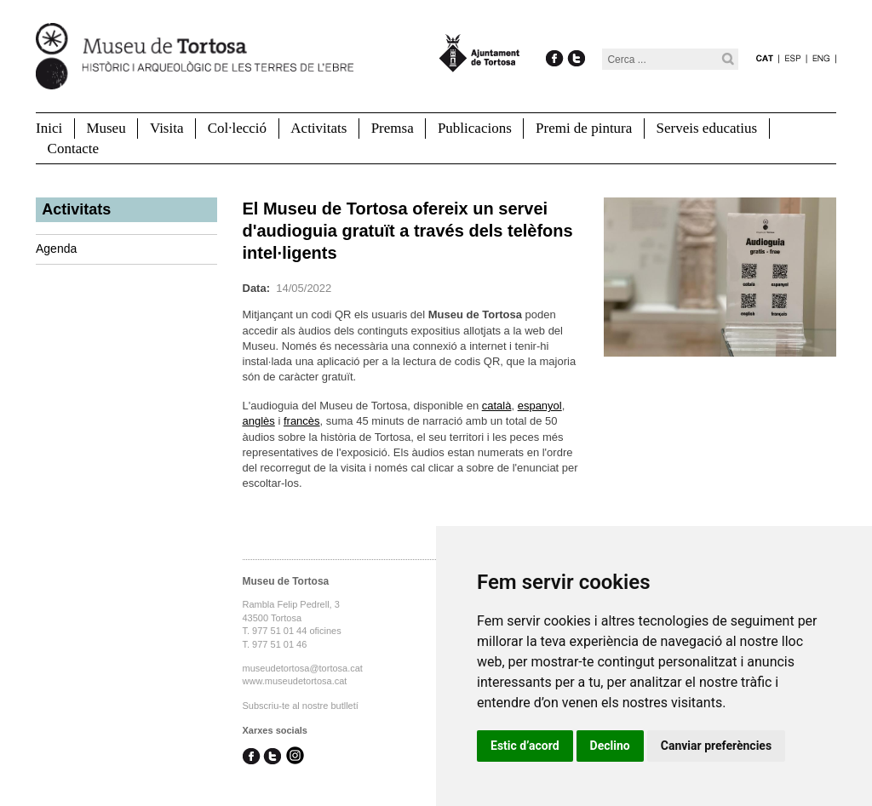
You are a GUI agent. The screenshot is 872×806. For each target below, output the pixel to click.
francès (302, 420)
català (497, 405)
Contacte (73, 148)
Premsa (392, 128)
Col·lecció (237, 128)
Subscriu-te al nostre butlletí (301, 705)
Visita (167, 128)
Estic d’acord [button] (524, 745)
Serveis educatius (707, 128)
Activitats (318, 128)
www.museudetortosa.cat (295, 681)
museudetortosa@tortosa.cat (303, 668)
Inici (49, 128)
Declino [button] (610, 745)
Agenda (56, 248)
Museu (105, 128)
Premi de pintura (584, 128)
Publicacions (475, 128)
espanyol (540, 405)
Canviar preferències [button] (716, 745)
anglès (259, 420)
